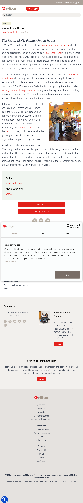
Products (41, 408)
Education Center (41, 429)
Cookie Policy (10, 261)
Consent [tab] (14, 233)
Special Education (14, 183)
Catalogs (41, 436)
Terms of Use (45, 475)
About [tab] (68, 233)
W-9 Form (41, 461)
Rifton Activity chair (27, 127)
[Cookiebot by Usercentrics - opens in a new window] (68, 226)
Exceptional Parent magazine (55, 45)
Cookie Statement (41, 478)
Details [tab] (41, 233)
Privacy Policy (32, 475)
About (41, 457)
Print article (41, 204)
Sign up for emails (41, 211)
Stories (9, 194)
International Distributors (42, 419)
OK (67, 275)
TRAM (8, 131)
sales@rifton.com (11, 315)
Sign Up (41, 379)
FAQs (41, 454)
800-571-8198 (32, 9)
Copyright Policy (70, 475)
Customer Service (41, 415)
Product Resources (42, 433)
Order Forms (69, 2)
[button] (4, 499)
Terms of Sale (57, 475)
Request (58, 344)
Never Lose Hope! (53, 53)
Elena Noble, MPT (9, 32)
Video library (41, 440)
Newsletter (60, 2)
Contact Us (41, 450)
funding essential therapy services (18, 90)
